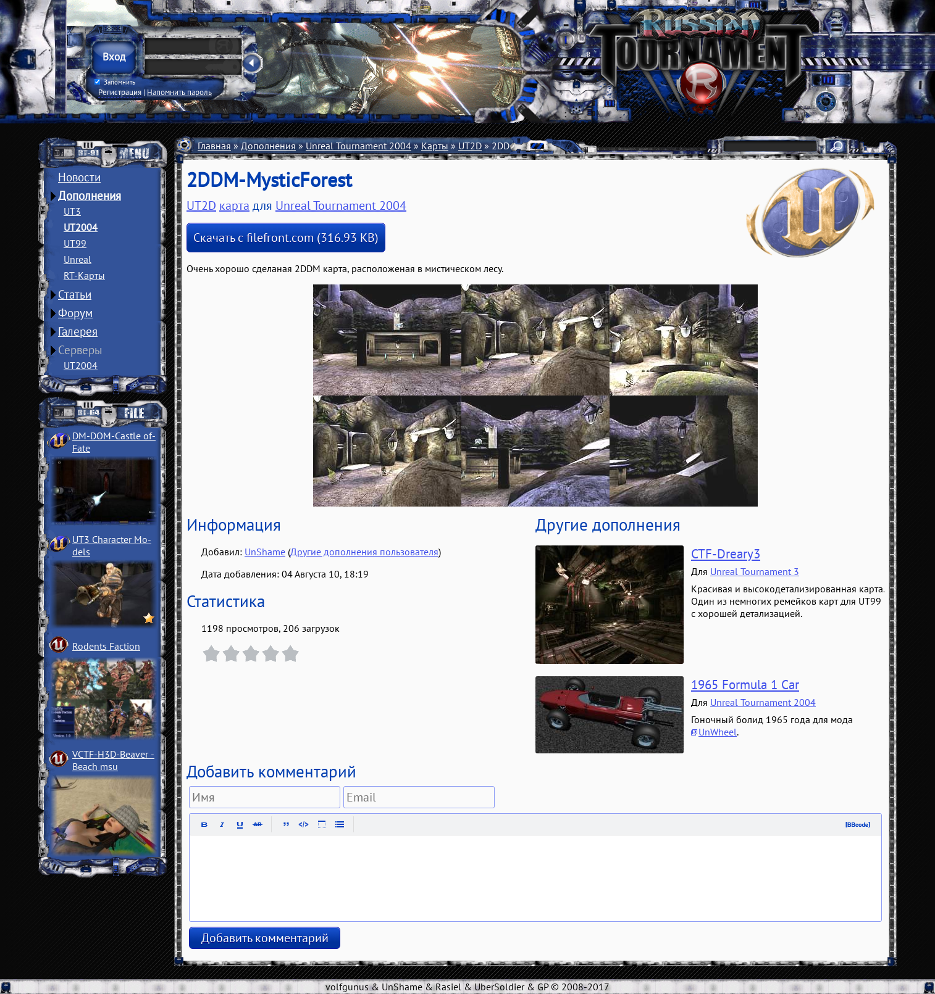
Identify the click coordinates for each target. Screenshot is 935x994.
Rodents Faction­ (106, 646)
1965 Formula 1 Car (745, 684)
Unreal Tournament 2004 (358, 145)
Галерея (78, 331)
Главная (214, 145)
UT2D (470, 145)
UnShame (265, 551)
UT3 (72, 211)
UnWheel (717, 732)
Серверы (80, 349)
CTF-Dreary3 (725, 553)
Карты (434, 145)
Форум (75, 312)
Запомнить (114, 82)
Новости (79, 177)
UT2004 (81, 227)
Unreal (77, 259)
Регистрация (119, 91)
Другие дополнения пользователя (364, 551)
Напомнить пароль (179, 91)
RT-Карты (84, 275)
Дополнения (89, 195)
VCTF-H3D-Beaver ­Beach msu (113, 760)
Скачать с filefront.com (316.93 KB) (286, 238)
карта (234, 205)
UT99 (75, 243)
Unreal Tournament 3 (754, 571)
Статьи (74, 294)
